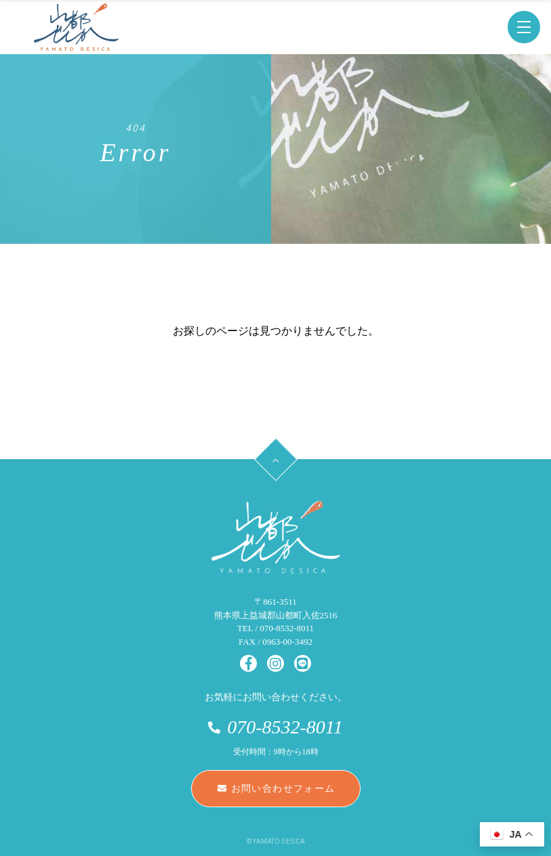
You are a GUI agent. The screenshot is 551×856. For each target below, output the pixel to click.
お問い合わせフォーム (276, 789)
